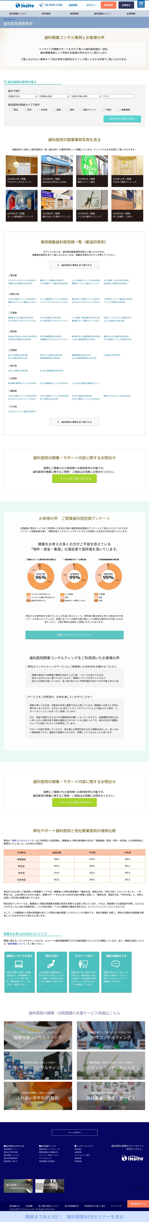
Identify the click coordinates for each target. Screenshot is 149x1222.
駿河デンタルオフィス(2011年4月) (117, 396)
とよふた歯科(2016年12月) (114, 320)
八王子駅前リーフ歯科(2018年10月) (54, 283)
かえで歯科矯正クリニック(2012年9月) (55, 383)
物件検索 (46, 13)
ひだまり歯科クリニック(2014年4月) (54, 396)
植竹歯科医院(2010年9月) (50, 358)
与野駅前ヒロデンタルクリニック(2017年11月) (58, 339)
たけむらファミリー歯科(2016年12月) (23, 411)
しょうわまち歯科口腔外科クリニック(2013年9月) (91, 383)
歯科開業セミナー (102, 13)
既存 (72, 109)
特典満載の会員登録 (47, 1161)
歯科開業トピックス (11, 1155)
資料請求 (78, 1149)
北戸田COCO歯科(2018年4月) (19, 339)
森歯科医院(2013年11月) (81, 355)
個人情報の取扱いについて (48, 1206)
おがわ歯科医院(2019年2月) (51, 336)
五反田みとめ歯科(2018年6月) (115, 283)
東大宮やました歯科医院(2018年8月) (86, 336)
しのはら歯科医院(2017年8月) (83, 339)
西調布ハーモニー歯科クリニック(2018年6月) (89, 283)
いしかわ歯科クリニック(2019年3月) (86, 280)
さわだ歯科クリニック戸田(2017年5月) (119, 339)
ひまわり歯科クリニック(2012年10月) (86, 399)
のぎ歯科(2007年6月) (112, 355)
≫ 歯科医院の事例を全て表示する (74, 265)
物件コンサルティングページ (74, 635)
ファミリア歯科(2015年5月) (114, 302)
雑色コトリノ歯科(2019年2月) (51, 280)
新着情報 (78, 1158)
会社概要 (29, 1206)
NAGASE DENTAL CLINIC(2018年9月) (22, 336)
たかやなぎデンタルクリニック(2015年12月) (25, 320)
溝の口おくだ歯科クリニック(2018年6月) (88, 299)
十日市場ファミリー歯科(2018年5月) (118, 299)
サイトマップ (116, 1206)
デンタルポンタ (45, 1158)
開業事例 (74, 13)
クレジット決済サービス (48, 1155)
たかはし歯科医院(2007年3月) (51, 370)
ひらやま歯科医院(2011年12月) (84, 358)
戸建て (109, 109)
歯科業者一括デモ (11, 1161)
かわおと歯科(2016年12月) (50, 317)
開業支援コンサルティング (49, 1149)
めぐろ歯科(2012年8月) (49, 399)
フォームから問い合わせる (75, 478)
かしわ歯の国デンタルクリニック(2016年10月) (58, 320)
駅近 (16, 109)
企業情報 (131, 13)
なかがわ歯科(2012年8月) (82, 396)
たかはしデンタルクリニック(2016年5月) (88, 302)
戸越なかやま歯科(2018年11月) (20, 283)
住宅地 (44, 109)
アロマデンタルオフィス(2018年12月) (23, 280)
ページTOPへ (74, 1132)
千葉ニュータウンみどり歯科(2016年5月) (120, 317)
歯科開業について (18, 13)
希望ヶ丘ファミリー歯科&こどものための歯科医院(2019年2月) (32, 302)
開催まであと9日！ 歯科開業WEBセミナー (74, 1216)
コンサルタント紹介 (82, 1155)
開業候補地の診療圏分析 (48, 1152)
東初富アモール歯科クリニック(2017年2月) (88, 320)
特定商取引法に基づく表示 (95, 1206)
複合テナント (89, 109)
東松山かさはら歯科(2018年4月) (116, 336)
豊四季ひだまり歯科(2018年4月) (20, 317)
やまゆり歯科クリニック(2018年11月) (23, 299)
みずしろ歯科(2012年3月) (18, 370)
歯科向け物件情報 (11, 1152)
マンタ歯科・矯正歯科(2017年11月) (86, 317)
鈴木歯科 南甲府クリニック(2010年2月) (23, 383)
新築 (59, 109)
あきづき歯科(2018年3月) (18, 355)
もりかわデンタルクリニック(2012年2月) (24, 399)
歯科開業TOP (15, 1206)
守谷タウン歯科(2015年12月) (51, 355)
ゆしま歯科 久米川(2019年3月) (116, 280)
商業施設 (125, 109)
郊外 (29, 109)
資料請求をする (138, 1203)
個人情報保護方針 (72, 1206)
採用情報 (78, 1161)
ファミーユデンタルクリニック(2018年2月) (57, 302)
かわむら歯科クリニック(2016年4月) (22, 396)
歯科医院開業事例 (11, 1158)
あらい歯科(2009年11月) (17, 358)
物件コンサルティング (23, 840)
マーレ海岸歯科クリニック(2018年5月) (55, 299)
